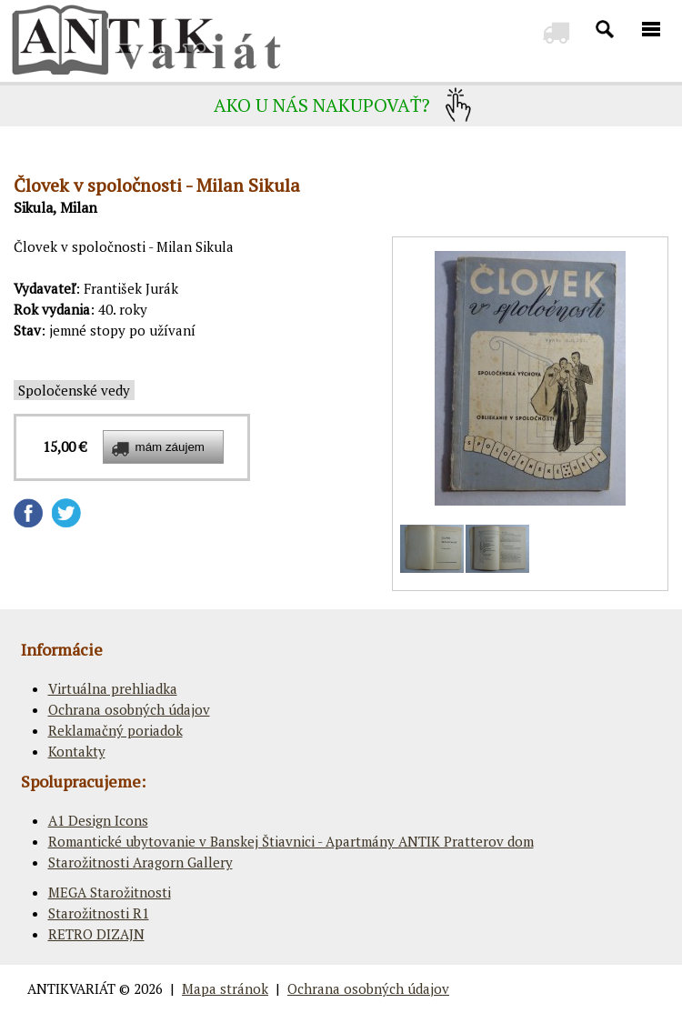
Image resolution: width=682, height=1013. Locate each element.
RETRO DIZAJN (96, 934)
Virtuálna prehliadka (112, 688)
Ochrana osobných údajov (129, 709)
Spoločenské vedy (74, 390)
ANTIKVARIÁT (71, 988)
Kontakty (76, 751)
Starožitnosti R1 (98, 913)
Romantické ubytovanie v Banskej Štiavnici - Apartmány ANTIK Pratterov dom (291, 841)
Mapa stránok (225, 988)
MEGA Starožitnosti (109, 892)
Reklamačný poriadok (115, 730)
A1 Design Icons (98, 820)
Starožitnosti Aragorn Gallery (140, 862)
